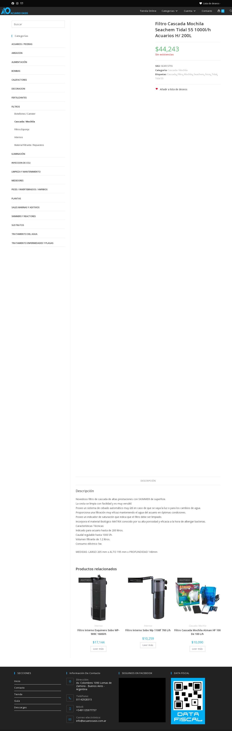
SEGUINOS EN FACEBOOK (137, 673)
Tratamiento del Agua (24, 234)
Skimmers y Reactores (24, 216)
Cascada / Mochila (177, 70)
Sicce (208, 74)
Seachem (199, 74)
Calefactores (19, 79)
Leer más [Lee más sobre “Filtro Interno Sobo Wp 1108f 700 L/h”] (148, 645)
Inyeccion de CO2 (21, 162)
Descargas (20, 707)
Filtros (16, 106)
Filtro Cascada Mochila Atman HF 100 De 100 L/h (197, 632)
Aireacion (17, 53)
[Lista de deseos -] (209, 3)
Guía (17, 700)
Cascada (171, 74)
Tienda (18, 694)
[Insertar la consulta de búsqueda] (38, 24)
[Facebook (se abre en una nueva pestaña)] (13, 3)
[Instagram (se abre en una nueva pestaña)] (17, 3)
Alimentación (19, 62)
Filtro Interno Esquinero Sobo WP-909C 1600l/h (98, 632)
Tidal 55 (159, 78)
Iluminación (18, 153)
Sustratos (18, 225)
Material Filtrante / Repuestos (29, 145)
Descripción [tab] (148, 480)
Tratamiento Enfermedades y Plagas (32, 243)
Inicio (17, 681)
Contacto (19, 687)
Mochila (188, 74)
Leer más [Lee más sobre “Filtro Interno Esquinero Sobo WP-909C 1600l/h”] (98, 648)
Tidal (214, 74)
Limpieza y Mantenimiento (26, 171)
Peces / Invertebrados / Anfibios (30, 189)
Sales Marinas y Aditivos (26, 207)
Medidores (18, 180)
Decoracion (18, 88)
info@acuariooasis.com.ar (91, 720)
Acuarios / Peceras (22, 44)
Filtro (180, 74)
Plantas (16, 198)
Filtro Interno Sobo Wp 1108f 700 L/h (148, 630)
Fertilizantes (19, 97)
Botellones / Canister (24, 113)
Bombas (16, 70)
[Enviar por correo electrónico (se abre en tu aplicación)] (21, 3)
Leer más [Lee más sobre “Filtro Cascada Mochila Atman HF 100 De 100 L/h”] (197, 648)
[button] (171, 89)
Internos (98, 625)
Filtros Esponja (21, 129)
